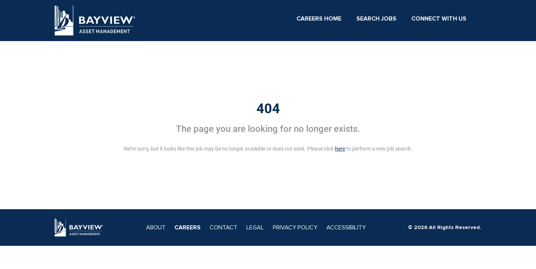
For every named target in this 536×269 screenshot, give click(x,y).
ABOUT (155, 228)
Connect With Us (438, 19)
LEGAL (255, 228)
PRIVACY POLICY (295, 228)
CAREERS (187, 228)
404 (268, 109)
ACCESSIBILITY (346, 228)
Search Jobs (376, 19)
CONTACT (223, 228)
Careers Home (318, 19)
